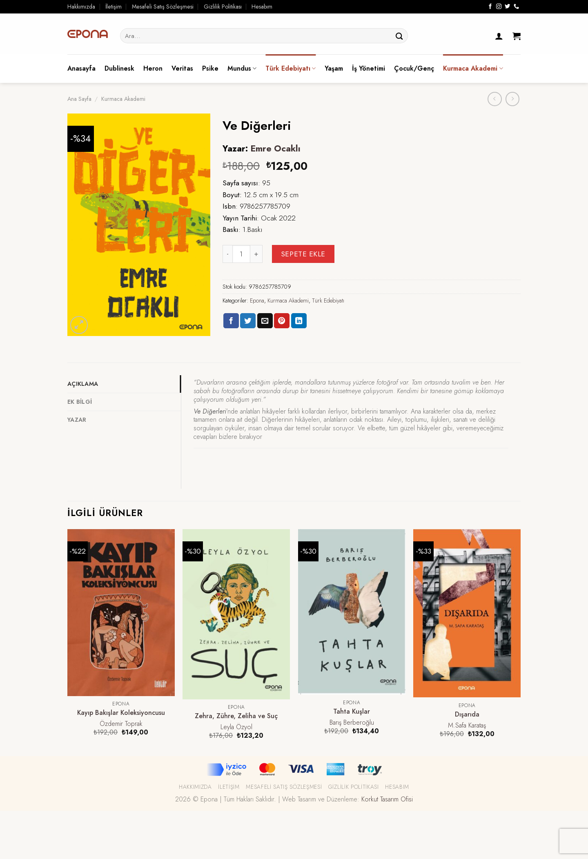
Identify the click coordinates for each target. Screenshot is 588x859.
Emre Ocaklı (275, 148)
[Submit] (399, 35)
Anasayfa (81, 68)
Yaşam (334, 68)
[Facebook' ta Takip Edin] (490, 7)
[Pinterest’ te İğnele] (282, 320)
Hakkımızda (81, 6)
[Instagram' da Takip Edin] (498, 7)
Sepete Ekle (303, 254)
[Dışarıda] (467, 613)
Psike (210, 68)
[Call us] (516, 7)
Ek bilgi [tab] (79, 402)
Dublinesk (119, 68)
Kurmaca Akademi (473, 68)
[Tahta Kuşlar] (351, 612)
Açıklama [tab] (82, 384)
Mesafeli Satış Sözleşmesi (163, 6)
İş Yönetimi (368, 68)
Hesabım (262, 6)
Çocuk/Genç (414, 68)
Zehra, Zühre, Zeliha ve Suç (236, 716)
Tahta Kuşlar (351, 712)
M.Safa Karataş (467, 725)
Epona (257, 300)
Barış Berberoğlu (352, 723)
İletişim (113, 6)
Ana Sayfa (79, 99)
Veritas (182, 68)
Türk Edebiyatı (290, 68)
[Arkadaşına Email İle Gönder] (265, 320)
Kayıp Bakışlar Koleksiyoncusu (121, 713)
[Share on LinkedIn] (299, 320)
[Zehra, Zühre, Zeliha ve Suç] (236, 614)
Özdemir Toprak (121, 724)
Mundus (241, 68)
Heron (153, 68)
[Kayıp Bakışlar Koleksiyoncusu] (121, 612)
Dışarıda (467, 714)
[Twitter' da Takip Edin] (507, 7)
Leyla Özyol (236, 727)
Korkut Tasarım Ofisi (387, 799)
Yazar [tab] (76, 420)
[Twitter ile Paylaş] (248, 320)
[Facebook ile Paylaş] (231, 320)
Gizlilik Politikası (223, 6)
